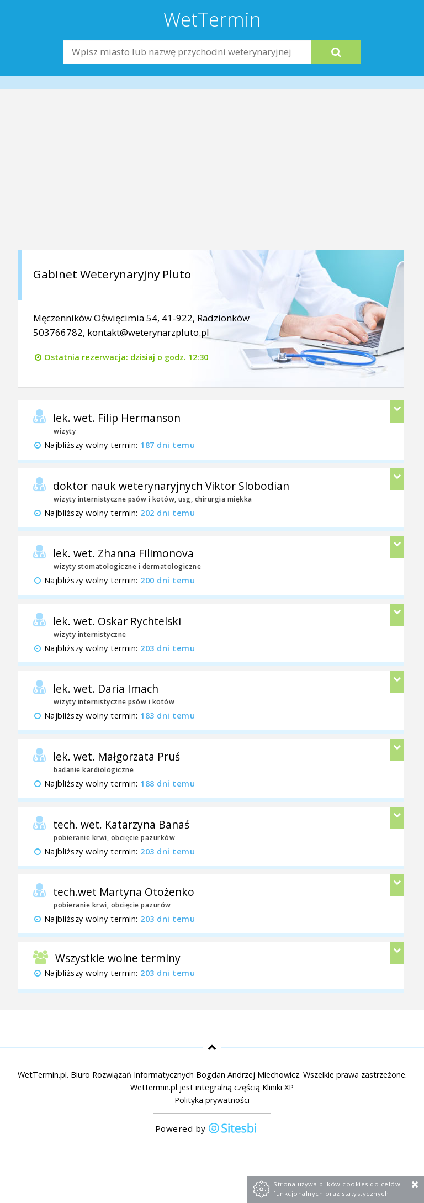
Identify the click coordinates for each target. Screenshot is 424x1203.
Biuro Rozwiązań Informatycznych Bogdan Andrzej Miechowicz (185, 1074)
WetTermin (212, 19)
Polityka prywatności (212, 1100)
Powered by (206, 1129)
